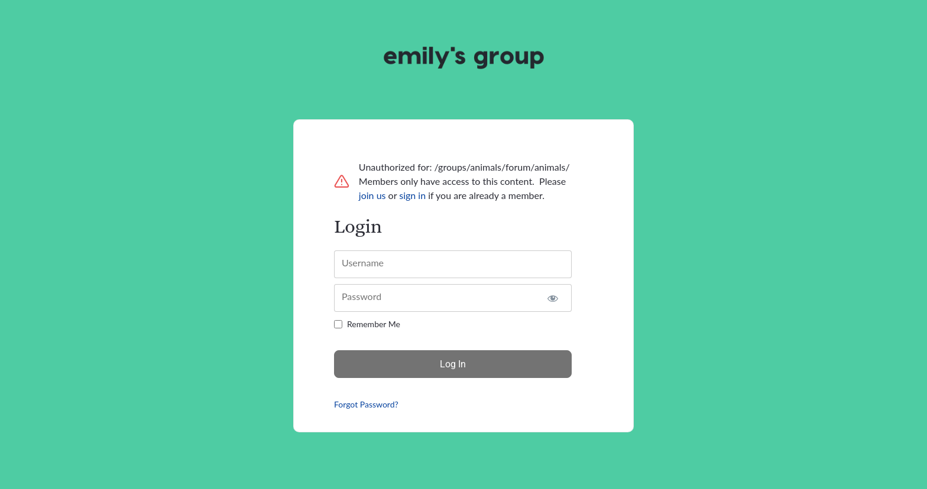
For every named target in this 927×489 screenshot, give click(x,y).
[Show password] (552, 298)
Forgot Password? (366, 404)
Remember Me (373, 324)
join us (372, 195)
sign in (412, 195)
